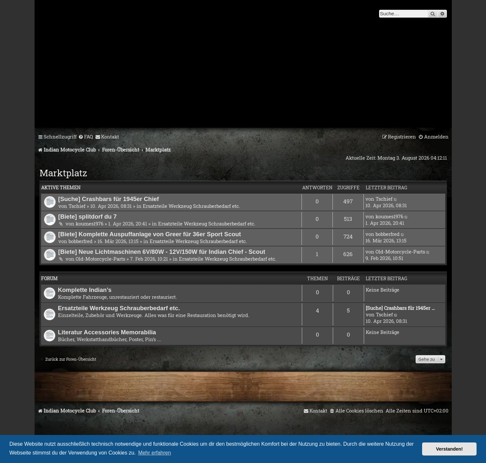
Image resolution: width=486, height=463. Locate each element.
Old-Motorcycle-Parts (100, 258)
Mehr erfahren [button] (154, 453)
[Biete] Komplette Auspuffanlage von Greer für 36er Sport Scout (149, 234)
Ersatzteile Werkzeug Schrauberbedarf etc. (191, 206)
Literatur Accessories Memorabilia (107, 332)
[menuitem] (85, 136)
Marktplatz (63, 173)
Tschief (76, 206)
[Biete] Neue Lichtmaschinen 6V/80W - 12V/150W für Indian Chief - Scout (161, 251)
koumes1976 (89, 223)
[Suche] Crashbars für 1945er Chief (108, 198)
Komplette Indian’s (85, 289)
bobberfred (80, 241)
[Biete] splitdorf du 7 (87, 216)
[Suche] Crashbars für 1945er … (400, 308)
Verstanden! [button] (449, 449)
